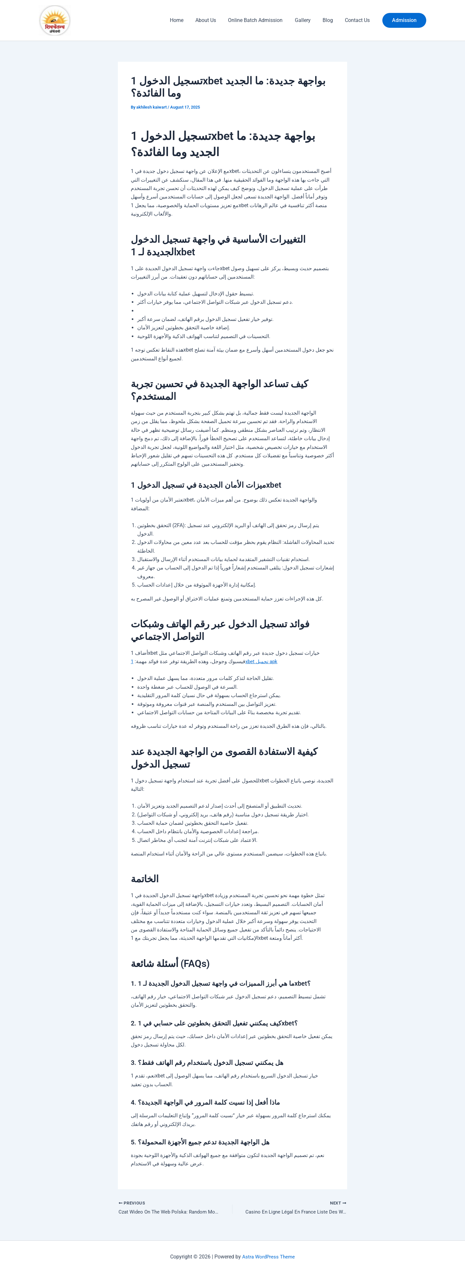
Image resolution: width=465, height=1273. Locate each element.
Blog (330, 20)
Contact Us (358, 20)
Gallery (307, 20)
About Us (213, 20)
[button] (404, 20)
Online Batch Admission (261, 20)
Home (186, 20)
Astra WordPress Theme (268, 1257)
